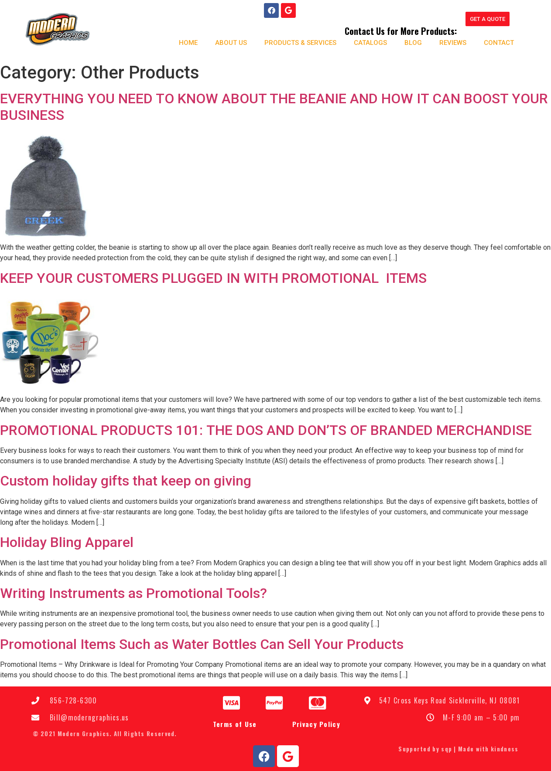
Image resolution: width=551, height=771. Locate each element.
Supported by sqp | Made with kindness (458, 748)
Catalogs (366, 42)
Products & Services (296, 42)
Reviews (448, 42)
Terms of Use (235, 723)
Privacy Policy (316, 723)
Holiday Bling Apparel (66, 541)
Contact (494, 42)
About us (227, 42)
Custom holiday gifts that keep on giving (125, 480)
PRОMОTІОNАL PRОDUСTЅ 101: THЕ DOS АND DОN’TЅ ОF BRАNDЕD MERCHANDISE (266, 429)
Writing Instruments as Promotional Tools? (133, 592)
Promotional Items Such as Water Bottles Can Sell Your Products (202, 643)
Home (184, 42)
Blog (409, 42)
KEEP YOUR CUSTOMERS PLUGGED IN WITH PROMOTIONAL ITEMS (213, 277)
